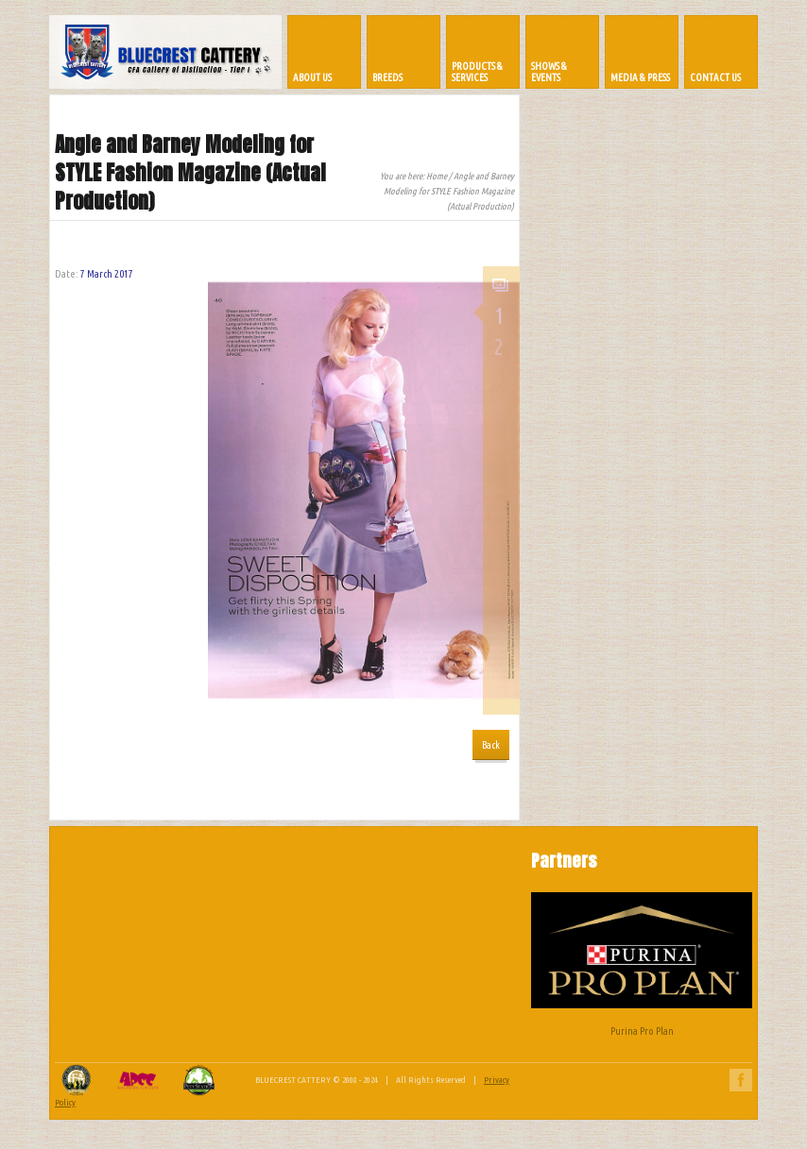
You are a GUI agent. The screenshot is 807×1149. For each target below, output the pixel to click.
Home (436, 176)
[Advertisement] (403, 929)
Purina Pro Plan (641, 964)
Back (491, 745)
